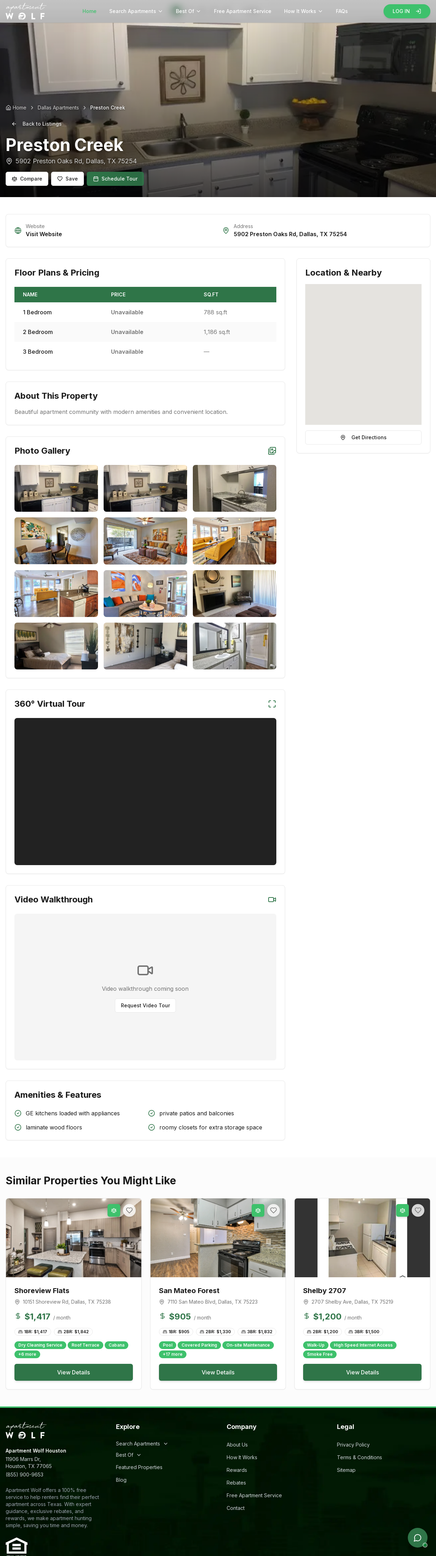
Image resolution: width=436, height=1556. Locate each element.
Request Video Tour (145, 1005)
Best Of (188, 11)
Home (89, 11)
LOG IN (407, 11)
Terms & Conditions (359, 1457)
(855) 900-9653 (24, 1475)
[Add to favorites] (129, 1210)
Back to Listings (36, 124)
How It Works (303, 11)
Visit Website (44, 234)
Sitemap (346, 1470)
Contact (236, 1508)
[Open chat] (418, 1538)
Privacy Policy (353, 1445)
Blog (121, 1480)
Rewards (237, 1470)
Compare (27, 179)
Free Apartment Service (242, 11)
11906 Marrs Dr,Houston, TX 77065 (29, 1462)
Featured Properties (139, 1467)
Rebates (236, 1483)
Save (67, 179)
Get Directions (363, 437)
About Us (237, 1445)
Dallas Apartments (58, 108)
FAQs (342, 11)
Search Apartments (136, 11)
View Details (73, 1372)
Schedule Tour (115, 179)
